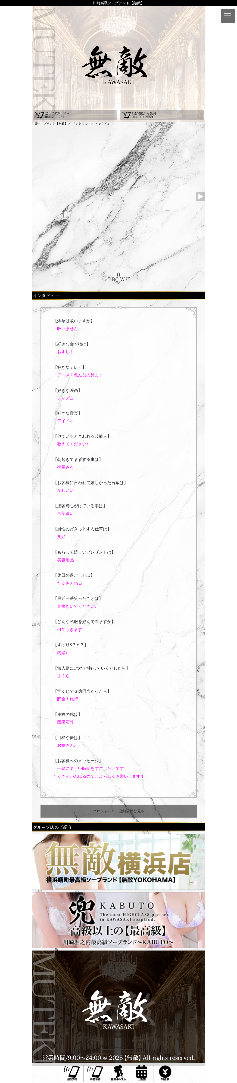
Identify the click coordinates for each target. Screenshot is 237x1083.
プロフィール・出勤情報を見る (118, 811)
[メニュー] (228, 16)
